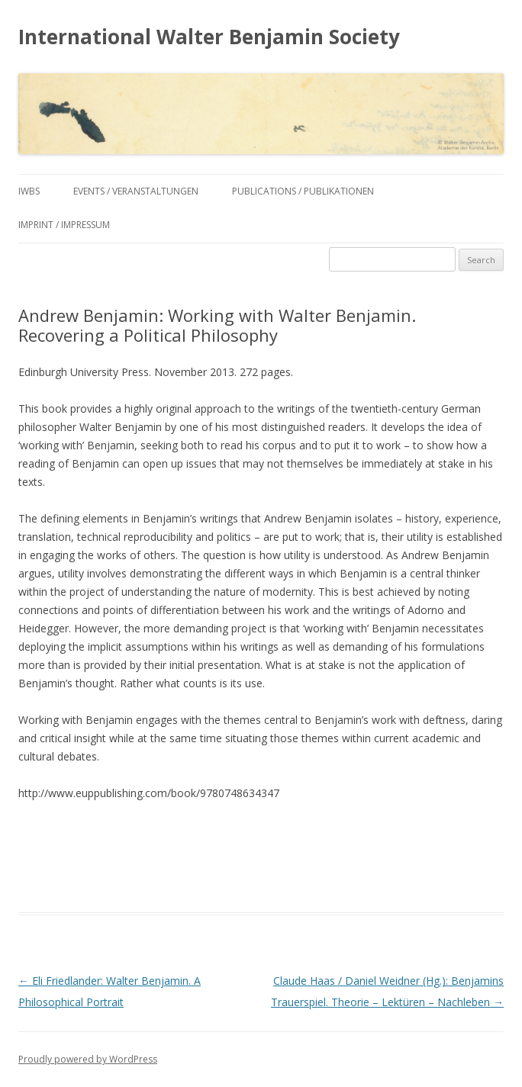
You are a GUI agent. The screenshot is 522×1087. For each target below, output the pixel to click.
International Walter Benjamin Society (209, 36)
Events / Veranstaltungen (135, 191)
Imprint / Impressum (64, 224)
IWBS (29, 191)
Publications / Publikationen (303, 191)
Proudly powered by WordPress (87, 1059)
